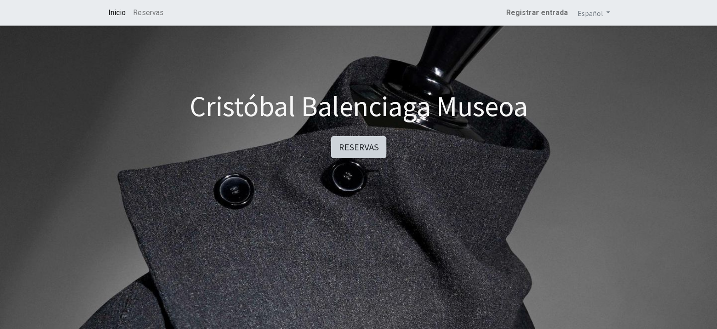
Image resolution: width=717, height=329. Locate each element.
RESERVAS (359, 147)
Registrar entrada (537, 12)
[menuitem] (117, 13)
